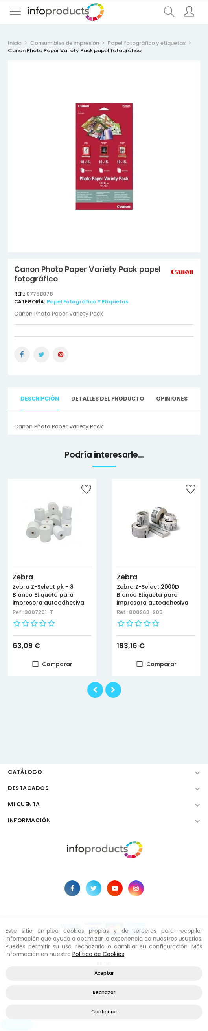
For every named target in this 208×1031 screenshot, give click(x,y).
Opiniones (172, 398)
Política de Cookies (98, 954)
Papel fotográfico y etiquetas (87, 301)
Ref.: (20, 293)
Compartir (22, 354)
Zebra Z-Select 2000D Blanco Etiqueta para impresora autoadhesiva (152, 594)
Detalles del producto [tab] (107, 398)
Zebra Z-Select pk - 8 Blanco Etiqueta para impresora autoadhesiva (48, 594)
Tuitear (41, 354)
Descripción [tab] (39, 398)
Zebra (23, 577)
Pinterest (60, 354)
